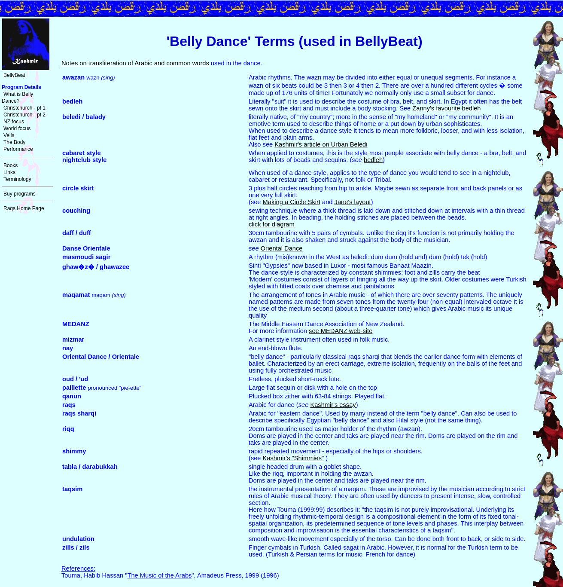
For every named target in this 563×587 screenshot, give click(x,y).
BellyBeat (14, 75)
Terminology (17, 179)
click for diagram (272, 224)
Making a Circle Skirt (291, 202)
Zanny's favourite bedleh (446, 108)
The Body (14, 142)
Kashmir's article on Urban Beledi (320, 144)
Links (9, 172)
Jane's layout (353, 202)
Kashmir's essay (333, 404)
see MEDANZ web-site (340, 330)
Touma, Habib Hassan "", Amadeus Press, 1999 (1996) (170, 572)
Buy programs (19, 194)
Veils (8, 135)
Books (10, 165)
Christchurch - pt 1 (24, 108)
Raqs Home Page (23, 208)
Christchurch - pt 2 (24, 115)
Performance (18, 149)
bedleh (373, 159)
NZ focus (13, 122)
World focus (16, 128)
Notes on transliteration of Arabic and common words (135, 63)
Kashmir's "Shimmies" (293, 458)
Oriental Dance (282, 248)
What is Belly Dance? (17, 97)
